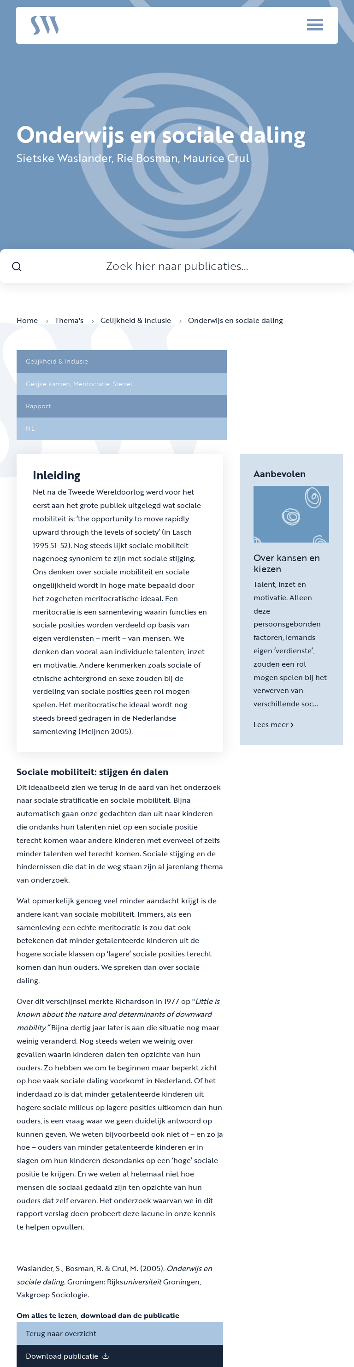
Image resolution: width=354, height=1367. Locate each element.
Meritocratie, (93, 383)
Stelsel (122, 383)
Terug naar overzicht (61, 1333)
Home (32, 320)
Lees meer (274, 724)
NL (30, 428)
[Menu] (302, 24)
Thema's (74, 320)
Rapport (38, 406)
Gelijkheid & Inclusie (141, 320)
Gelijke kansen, (49, 383)
